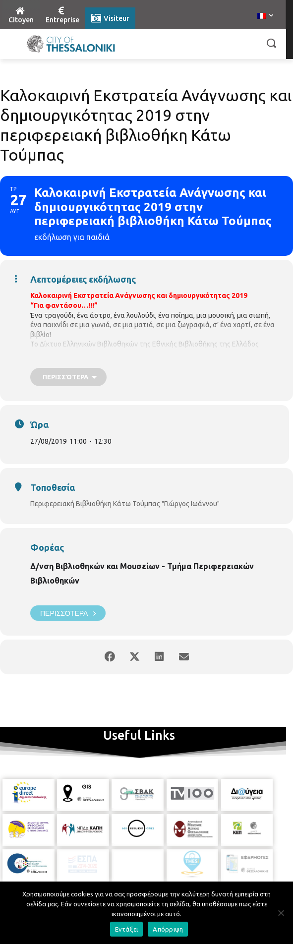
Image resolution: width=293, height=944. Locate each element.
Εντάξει (126, 929)
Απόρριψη (168, 929)
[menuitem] (265, 16)
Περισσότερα (68, 613)
